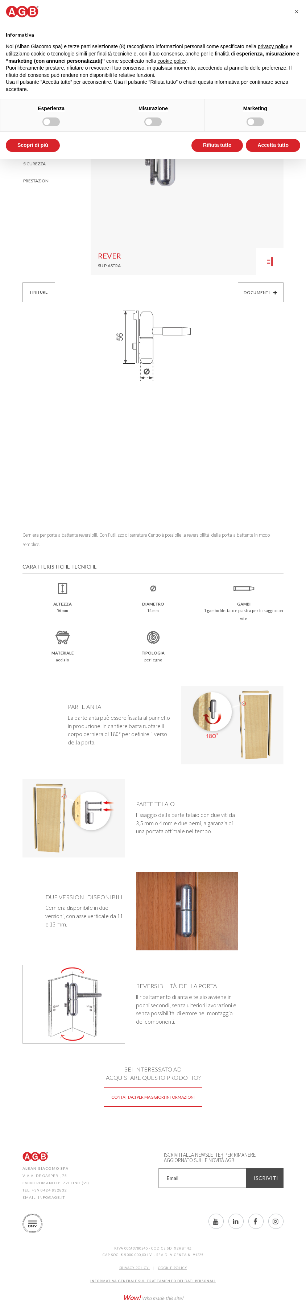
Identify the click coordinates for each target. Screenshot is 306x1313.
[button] (296, 11)
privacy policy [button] (273, 46)
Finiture (38, 292)
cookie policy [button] (172, 61)
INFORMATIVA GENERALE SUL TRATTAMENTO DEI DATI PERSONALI (153, 1281)
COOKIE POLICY (172, 1268)
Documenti (261, 292)
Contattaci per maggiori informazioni (153, 1097)
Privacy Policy (134, 1268)
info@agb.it (51, 1197)
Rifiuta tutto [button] (217, 145)
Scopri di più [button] (32, 145)
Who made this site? (153, 1297)
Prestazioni (36, 180)
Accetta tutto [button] (273, 145)
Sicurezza (34, 163)
